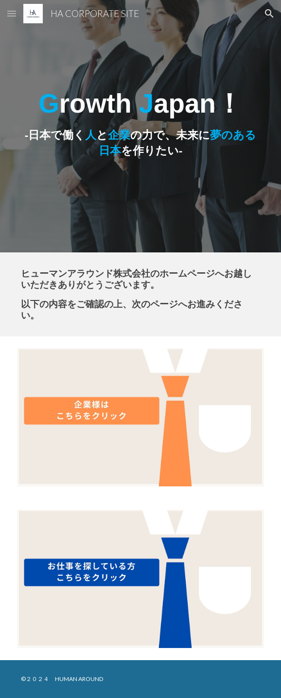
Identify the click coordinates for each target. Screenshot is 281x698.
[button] (11, 13)
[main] (140, 126)
